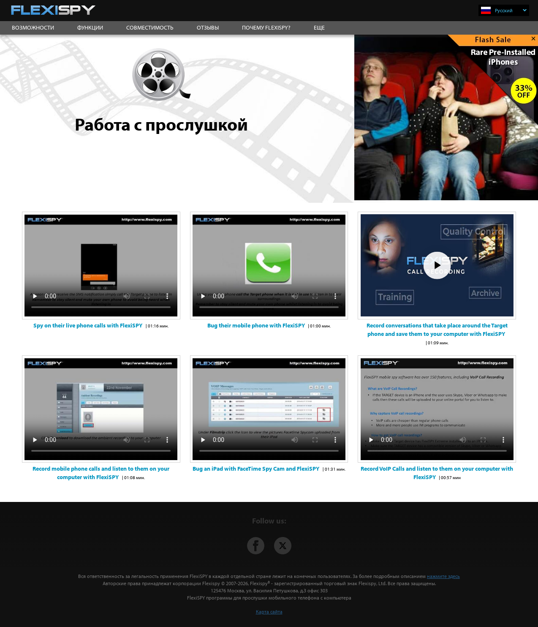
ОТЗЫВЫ (208, 27)
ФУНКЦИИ (90, 27)
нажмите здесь (443, 576)
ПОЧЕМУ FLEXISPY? (266, 27)
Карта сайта (269, 611)
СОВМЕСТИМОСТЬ (150, 27)
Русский (511, 10)
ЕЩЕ (319, 27)
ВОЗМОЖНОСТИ (33, 27)
